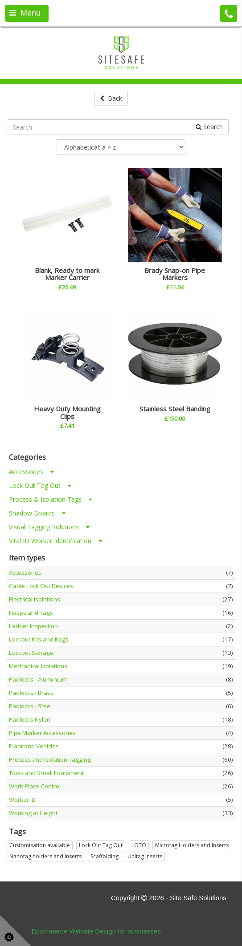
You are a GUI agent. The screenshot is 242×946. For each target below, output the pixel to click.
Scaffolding (104, 856)
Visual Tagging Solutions (49, 527)
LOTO (138, 845)
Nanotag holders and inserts (45, 856)
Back (111, 98)
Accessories (31, 471)
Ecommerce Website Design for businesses (96, 931)
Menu (25, 12)
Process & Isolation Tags (50, 499)
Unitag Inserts (144, 856)
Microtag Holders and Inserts (192, 845)
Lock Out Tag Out (40, 485)
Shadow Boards (37, 513)
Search (209, 126)
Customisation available (39, 845)
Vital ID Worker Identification (55, 540)
